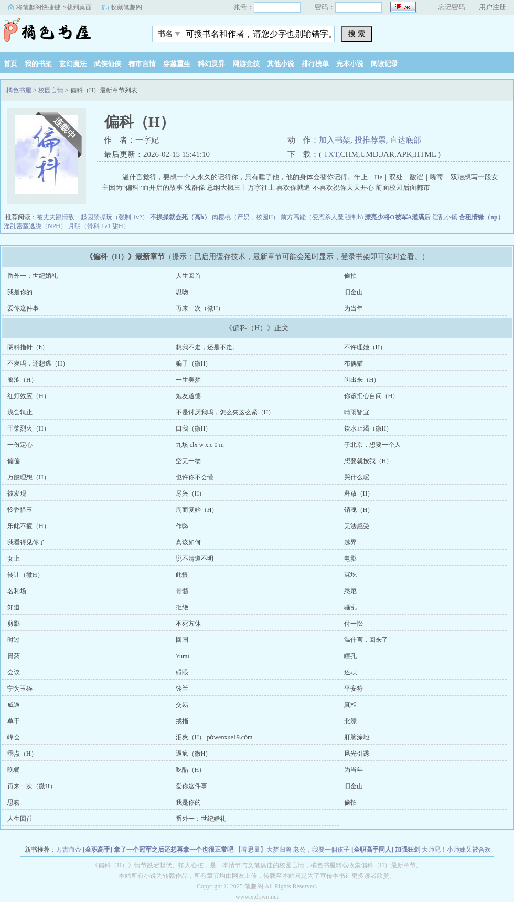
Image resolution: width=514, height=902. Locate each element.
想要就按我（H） (368, 461)
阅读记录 (384, 64)
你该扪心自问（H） (371, 396)
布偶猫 (353, 363)
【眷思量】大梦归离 (263, 849)
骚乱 (350, 607)
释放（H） (359, 493)
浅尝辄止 (20, 412)
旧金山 (353, 292)
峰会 (13, 737)
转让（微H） (25, 574)
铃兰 (182, 688)
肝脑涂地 (356, 737)
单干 (13, 721)
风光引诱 (356, 753)
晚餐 (13, 770)
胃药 (13, 656)
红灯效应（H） (28, 396)
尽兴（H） (191, 493)
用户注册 (492, 7)
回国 (182, 639)
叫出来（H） (362, 379)
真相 (350, 704)
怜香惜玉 (20, 509)
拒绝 (182, 607)
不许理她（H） (365, 347)
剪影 (13, 623)
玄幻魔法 (73, 64)
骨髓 (182, 591)
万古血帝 (68, 849)
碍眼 (182, 672)
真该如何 (188, 542)
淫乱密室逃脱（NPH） (35, 226)
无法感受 (356, 526)
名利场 (16, 591)
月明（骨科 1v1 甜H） (99, 226)
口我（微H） (194, 428)
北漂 (350, 721)
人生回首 (188, 276)
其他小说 (280, 64)
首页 (10, 64)
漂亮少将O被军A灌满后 (398, 217)
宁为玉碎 (20, 688)
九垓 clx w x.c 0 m (200, 444)
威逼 (13, 704)
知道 (13, 607)
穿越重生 (176, 64)
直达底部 (405, 140)
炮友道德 (188, 396)
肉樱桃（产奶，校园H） (246, 217)
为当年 (353, 308)
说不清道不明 (194, 558)
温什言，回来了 (366, 639)
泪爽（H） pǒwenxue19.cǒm (214, 737)
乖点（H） (22, 753)
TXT (331, 154)
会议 (13, 672)
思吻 (182, 292)
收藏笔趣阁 (126, 7)
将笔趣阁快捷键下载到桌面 (54, 7)
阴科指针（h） (27, 347)
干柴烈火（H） (28, 428)
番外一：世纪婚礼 (32, 276)
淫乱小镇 (444, 217)
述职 (350, 672)
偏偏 (13, 461)
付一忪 (353, 623)
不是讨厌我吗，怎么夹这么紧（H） (225, 412)
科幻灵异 (211, 64)
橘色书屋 (65, 31)
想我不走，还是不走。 (207, 347)
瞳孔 (350, 656)
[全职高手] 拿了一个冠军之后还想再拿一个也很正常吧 (158, 849)
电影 (350, 558)
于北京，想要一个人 (372, 444)
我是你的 (20, 292)
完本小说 (349, 64)
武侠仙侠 (107, 64)
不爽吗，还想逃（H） (38, 363)
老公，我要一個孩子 (321, 849)
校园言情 (50, 90)
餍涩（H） (22, 379)
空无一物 (188, 461)
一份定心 (20, 444)
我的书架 (38, 64)
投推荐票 (370, 140)
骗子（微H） (194, 363)
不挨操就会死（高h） (180, 217)
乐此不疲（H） (28, 526)
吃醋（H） (191, 770)
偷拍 (350, 276)
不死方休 (188, 623)
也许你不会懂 (194, 477)
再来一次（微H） (200, 308)
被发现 (16, 493)
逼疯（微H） (194, 753)
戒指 (182, 721)
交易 (182, 704)
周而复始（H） (197, 509)
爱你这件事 (23, 308)
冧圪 (350, 574)
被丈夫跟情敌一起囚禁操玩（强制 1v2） (92, 217)
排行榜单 (315, 64)
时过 (13, 639)
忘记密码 (451, 7)
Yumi (182, 656)
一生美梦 (188, 379)
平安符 (353, 688)
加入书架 (334, 140)
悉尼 (350, 591)
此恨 (182, 574)
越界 (350, 542)
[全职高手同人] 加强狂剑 (385, 849)
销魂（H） (359, 509)
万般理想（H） (28, 477)
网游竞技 (246, 64)
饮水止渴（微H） (368, 428)
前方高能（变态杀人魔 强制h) (322, 217)
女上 (13, 558)
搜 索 (356, 33)
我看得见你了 (26, 542)
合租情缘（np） (481, 217)
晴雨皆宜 (356, 412)
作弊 (182, 526)
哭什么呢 (356, 477)
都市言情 (142, 64)
